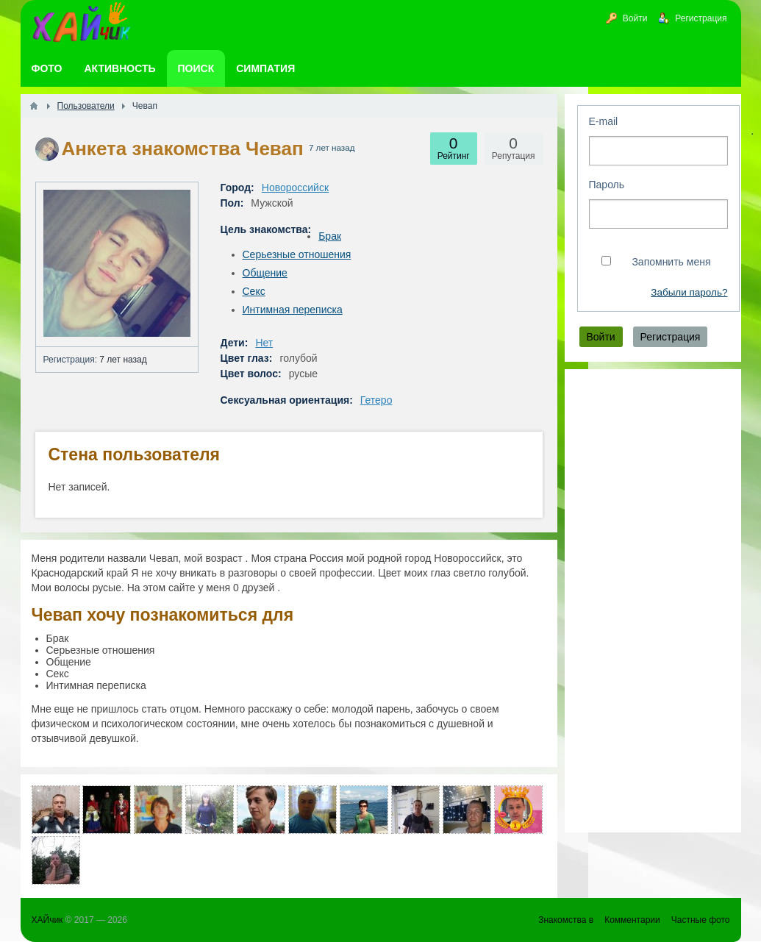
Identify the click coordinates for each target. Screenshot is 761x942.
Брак (329, 236)
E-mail (603, 121)
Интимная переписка (293, 309)
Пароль (607, 184)
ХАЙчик (47, 920)
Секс (254, 291)
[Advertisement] (653, 600)
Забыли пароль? (689, 292)
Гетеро (376, 400)
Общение (265, 273)
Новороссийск (295, 187)
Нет (264, 343)
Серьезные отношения (297, 254)
